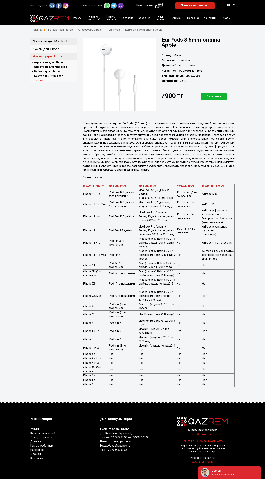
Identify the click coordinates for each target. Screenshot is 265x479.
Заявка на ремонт (195, 5)
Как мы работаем (41, 445)
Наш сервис (160, 18)
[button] (84, 18)
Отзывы (177, 18)
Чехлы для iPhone (46, 49)
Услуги (77, 18)
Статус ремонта (110, 18)
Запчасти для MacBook (50, 41)
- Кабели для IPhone (46, 71)
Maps (226, 18)
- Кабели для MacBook (47, 76)
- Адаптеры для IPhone (48, 62)
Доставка (127, 18)
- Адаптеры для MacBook (49, 67)
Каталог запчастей (93, 18)
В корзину (213, 96)
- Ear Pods (38, 80)
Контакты (210, 18)
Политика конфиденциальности (202, 441)
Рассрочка (143, 18)
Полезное (193, 18)
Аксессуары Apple (47, 56)
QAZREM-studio (202, 462)
